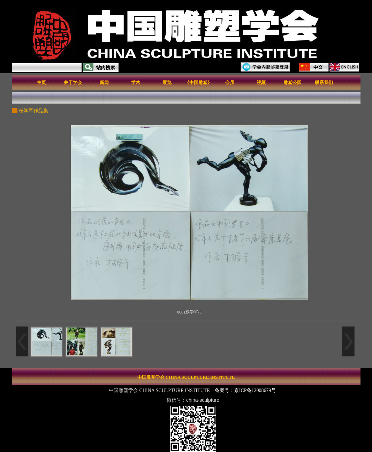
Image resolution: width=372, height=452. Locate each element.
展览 (167, 82)
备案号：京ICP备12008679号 (246, 390)
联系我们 (324, 82)
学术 (135, 82)
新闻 (104, 82)
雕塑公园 (292, 82)
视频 (261, 82)
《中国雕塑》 (198, 82)
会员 (229, 82)
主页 (41, 82)
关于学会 (73, 82)
